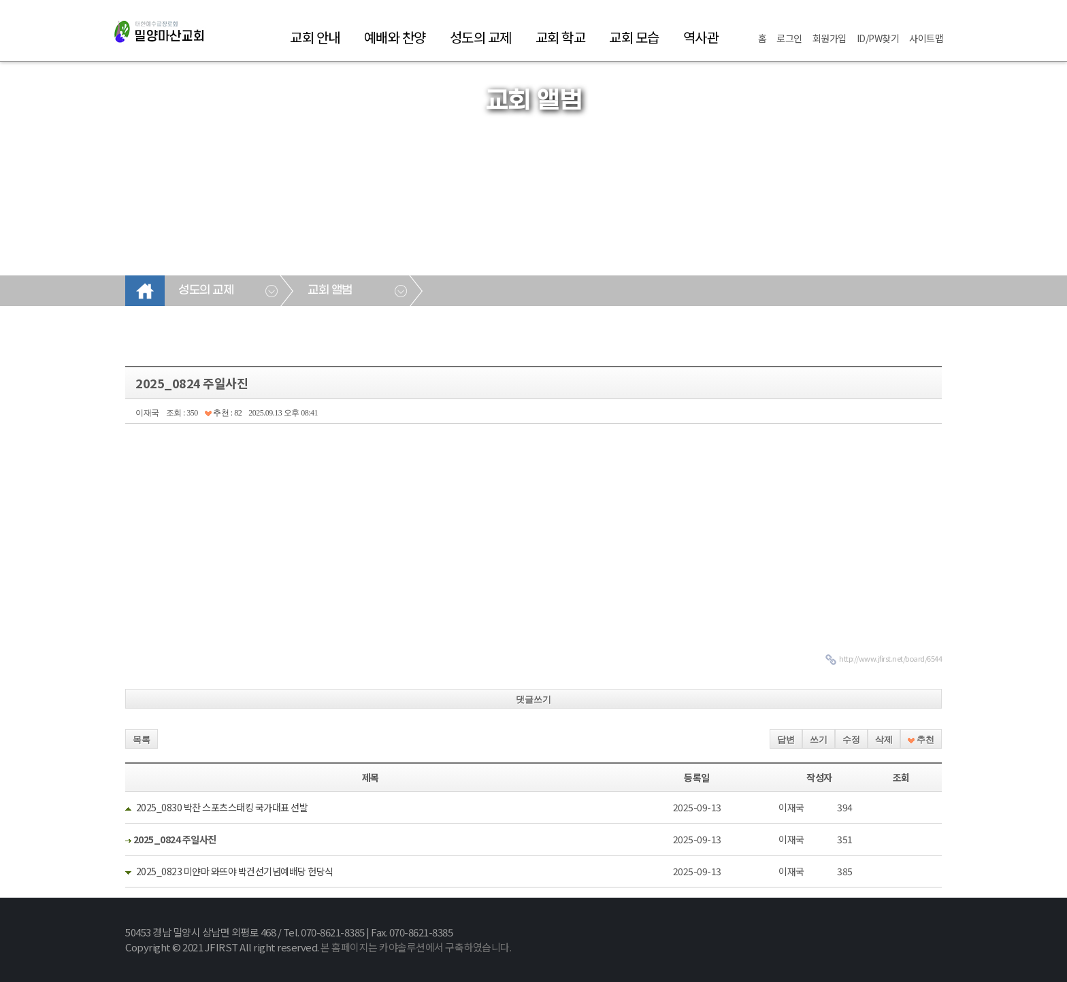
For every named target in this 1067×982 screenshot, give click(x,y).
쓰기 (818, 739)
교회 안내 (315, 37)
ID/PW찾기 (878, 38)
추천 (921, 739)
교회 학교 (561, 37)
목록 (141, 739)
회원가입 (829, 38)
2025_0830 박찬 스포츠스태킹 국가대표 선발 (222, 807)
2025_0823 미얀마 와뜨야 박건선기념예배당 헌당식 (234, 871)
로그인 (789, 38)
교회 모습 (634, 37)
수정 (851, 739)
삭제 (884, 739)
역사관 (701, 37)
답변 (786, 739)
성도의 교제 (481, 37)
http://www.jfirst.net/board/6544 (890, 658)
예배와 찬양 (395, 37)
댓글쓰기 (533, 699)
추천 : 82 (223, 413)
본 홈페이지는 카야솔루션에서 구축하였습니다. (416, 947)
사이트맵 (926, 38)
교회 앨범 (330, 290)
